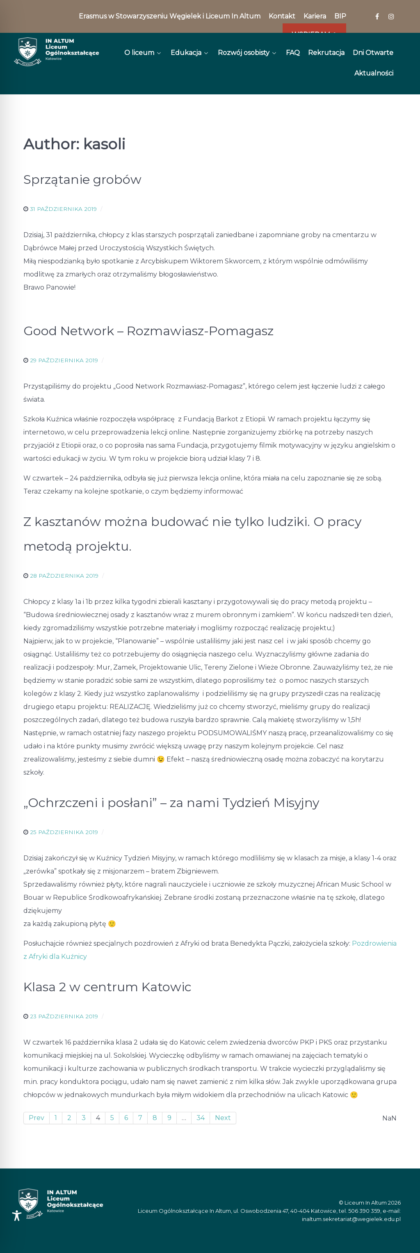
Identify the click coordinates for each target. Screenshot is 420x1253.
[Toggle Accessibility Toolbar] (16, 1215)
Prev (36, 1118)
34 (200, 1118)
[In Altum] (56, 51)
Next (223, 1118)
